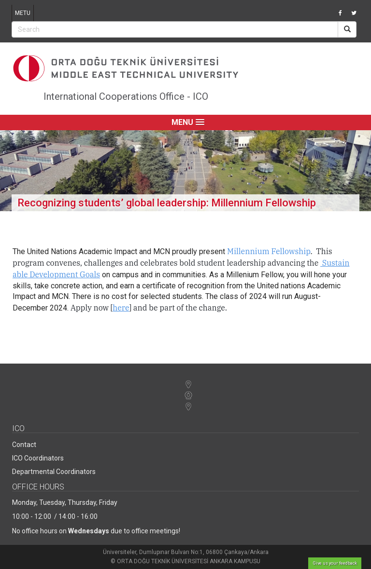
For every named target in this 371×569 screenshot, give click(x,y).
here (121, 307)
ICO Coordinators (38, 458)
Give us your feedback (335, 563)
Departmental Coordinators (54, 471)
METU (22, 13)
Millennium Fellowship (269, 251)
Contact (24, 444)
